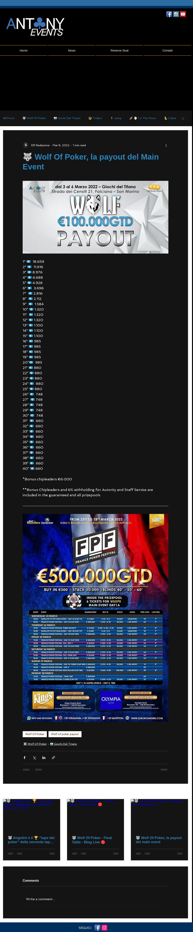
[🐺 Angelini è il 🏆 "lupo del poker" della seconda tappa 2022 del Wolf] (31, 815)
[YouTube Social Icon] (183, 14)
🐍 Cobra (170, 118)
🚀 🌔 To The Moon (142, 118)
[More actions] (166, 145)
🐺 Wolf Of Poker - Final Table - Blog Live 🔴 (92, 840)
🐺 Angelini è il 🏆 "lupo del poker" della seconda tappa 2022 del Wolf (31, 840)
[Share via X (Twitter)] (34, 757)
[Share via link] (53, 757)
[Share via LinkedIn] (44, 757)
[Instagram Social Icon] (176, 14)
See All (183, 791)
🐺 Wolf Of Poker (34, 118)
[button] (183, 118)
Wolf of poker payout (65, 734)
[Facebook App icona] (169, 14)
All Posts (9, 118)
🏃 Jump (116, 118)
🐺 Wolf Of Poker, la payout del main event (159, 840)
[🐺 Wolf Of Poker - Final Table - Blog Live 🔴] (95, 815)
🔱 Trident (95, 118)
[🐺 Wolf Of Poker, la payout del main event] (159, 815)
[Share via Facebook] (24, 757)
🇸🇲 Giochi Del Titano (67, 118)
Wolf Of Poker (34, 734)
